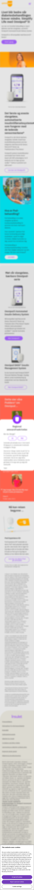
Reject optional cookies (17, 882)
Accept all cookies (17, 877)
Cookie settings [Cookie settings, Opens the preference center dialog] (17, 886)
